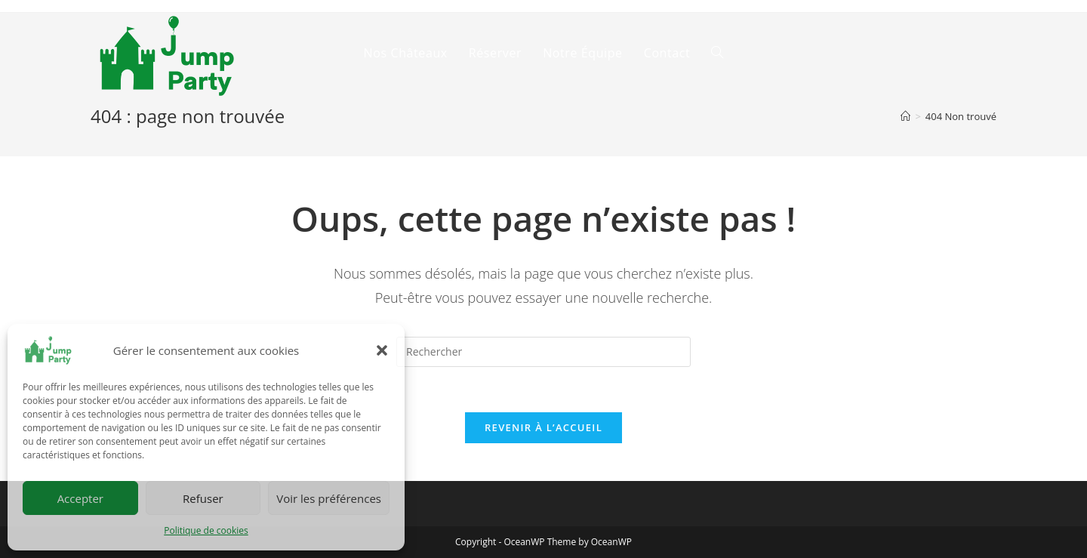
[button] (382, 350)
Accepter (80, 498)
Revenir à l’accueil (543, 427)
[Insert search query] (543, 352)
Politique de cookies (206, 530)
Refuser (203, 498)
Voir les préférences (328, 498)
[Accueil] (905, 116)
